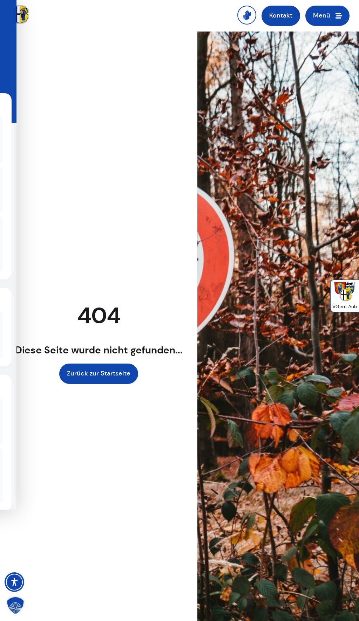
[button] (15, 605)
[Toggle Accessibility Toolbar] (14, 582)
